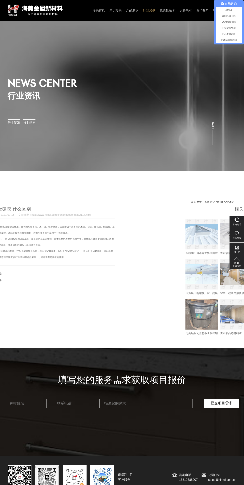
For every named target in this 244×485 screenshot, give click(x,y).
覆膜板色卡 (167, 10)
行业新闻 (14, 123)
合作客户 (202, 10)
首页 (207, 202)
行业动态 (29, 123)
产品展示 (132, 10)
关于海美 (115, 10)
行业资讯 (149, 10)
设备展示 (186, 10)
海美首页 (99, 10)
